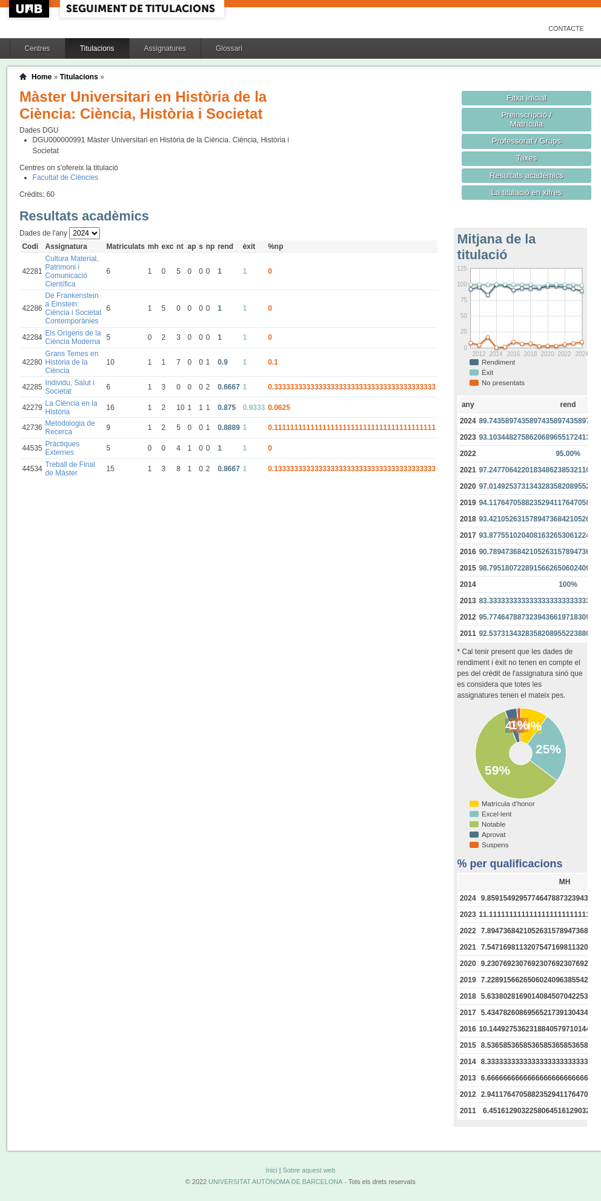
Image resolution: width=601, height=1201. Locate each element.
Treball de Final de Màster (70, 468)
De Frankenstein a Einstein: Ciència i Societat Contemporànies (73, 308)
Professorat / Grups (526, 140)
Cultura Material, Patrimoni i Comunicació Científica (72, 271)
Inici (271, 1170)
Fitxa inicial (526, 97)
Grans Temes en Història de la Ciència (72, 362)
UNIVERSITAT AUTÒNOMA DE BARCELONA (275, 1181)
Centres (37, 48)
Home (41, 77)
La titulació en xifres (526, 192)
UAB (30, 9)
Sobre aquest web (308, 1170)
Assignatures (165, 48)
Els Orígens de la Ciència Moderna (73, 337)
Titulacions (97, 48)
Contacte (566, 28)
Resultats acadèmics (526, 175)
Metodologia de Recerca (70, 427)
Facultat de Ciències (66, 177)
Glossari (229, 48)
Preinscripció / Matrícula (527, 119)
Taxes (526, 157)
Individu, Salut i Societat (70, 387)
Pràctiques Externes (62, 448)
